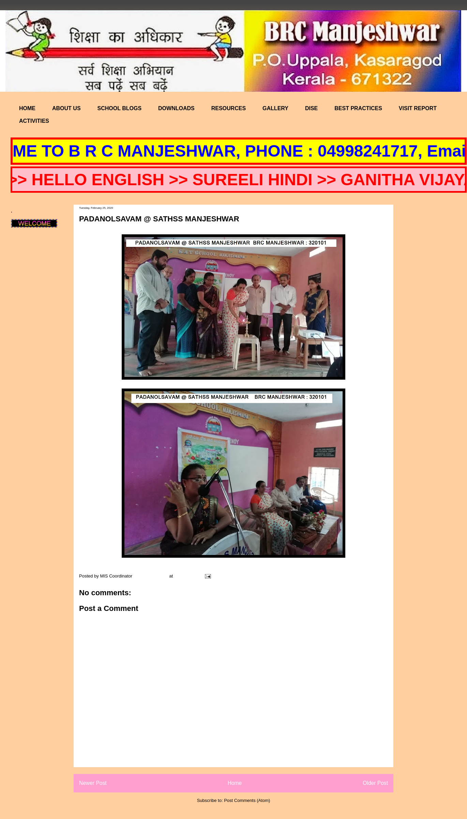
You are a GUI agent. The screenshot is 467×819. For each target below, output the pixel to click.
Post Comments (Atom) (247, 800)
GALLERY (275, 108)
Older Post (375, 783)
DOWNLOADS (176, 108)
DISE (311, 108)
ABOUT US (66, 108)
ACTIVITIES (34, 121)
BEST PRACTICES (358, 108)
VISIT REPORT (418, 108)
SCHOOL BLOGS (119, 108)
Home (235, 783)
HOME (27, 108)
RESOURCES (228, 108)
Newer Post (93, 783)
